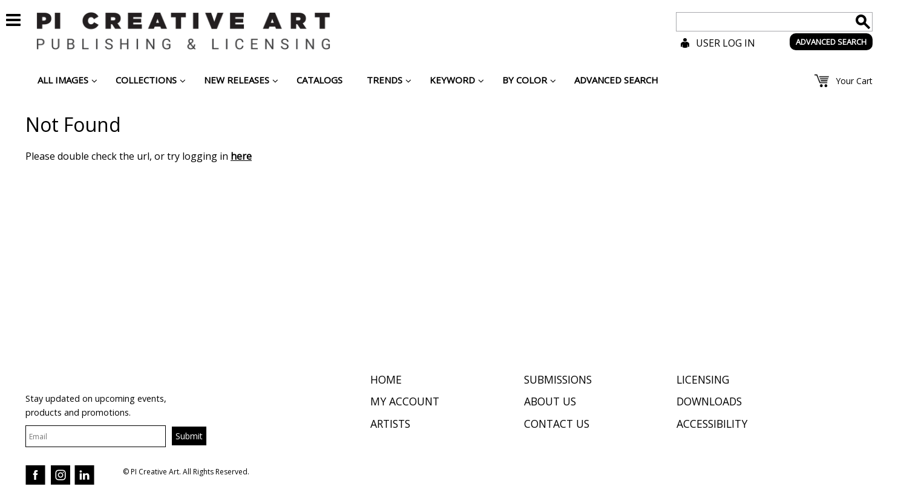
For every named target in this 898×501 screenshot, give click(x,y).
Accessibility (712, 423)
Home (386, 379)
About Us (550, 401)
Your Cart (854, 81)
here (241, 156)
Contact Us (556, 423)
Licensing (703, 379)
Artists (390, 423)
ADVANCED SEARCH (831, 41)
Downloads (709, 401)
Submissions (558, 379)
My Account (404, 401)
